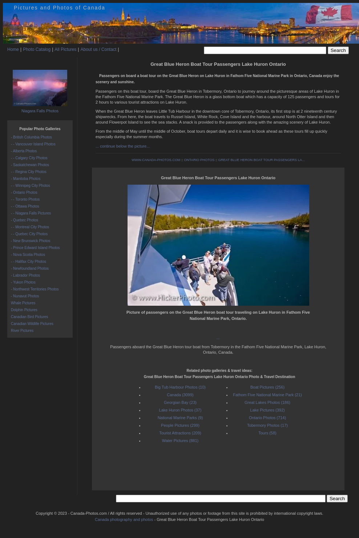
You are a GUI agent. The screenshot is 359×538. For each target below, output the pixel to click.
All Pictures (65, 49)
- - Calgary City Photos (29, 158)
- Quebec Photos (24, 220)
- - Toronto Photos (25, 199)
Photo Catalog (37, 49)
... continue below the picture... (123, 146)
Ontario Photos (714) (267, 417)
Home (13, 49)
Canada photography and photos (124, 519)
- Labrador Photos (25, 275)
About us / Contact (98, 49)
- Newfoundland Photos (30, 268)
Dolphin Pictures (24, 310)
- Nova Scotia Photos (28, 255)
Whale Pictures (23, 303)
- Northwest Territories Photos (35, 289)
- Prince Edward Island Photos (35, 248)
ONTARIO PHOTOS (199, 160)
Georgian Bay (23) (180, 402)
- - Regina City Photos (29, 172)
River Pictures (22, 331)
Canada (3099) (180, 395)
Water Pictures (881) (180, 440)
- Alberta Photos (24, 151)
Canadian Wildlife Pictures (32, 324)
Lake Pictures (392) (267, 410)
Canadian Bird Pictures (29, 317)
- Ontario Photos (24, 192)
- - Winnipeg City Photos (30, 186)
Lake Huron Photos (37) (180, 410)
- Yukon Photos (23, 282)
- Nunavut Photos (25, 296)
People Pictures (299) (180, 425)
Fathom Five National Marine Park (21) (267, 395)
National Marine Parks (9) (180, 417)
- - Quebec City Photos (29, 234)
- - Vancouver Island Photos (33, 144)
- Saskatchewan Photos (30, 165)
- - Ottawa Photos (25, 206)
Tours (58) (267, 433)
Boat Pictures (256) (267, 387)
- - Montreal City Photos (30, 227)
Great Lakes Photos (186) (267, 402)
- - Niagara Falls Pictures (31, 213)
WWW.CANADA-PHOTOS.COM (156, 160)
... (218, 338)
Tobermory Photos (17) (267, 425)
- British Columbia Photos (31, 137)
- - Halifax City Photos (28, 262)
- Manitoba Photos (25, 179)
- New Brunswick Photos (30, 241)
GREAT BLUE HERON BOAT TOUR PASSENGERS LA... (261, 160)
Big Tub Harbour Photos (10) (180, 387)
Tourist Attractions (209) (180, 433)
